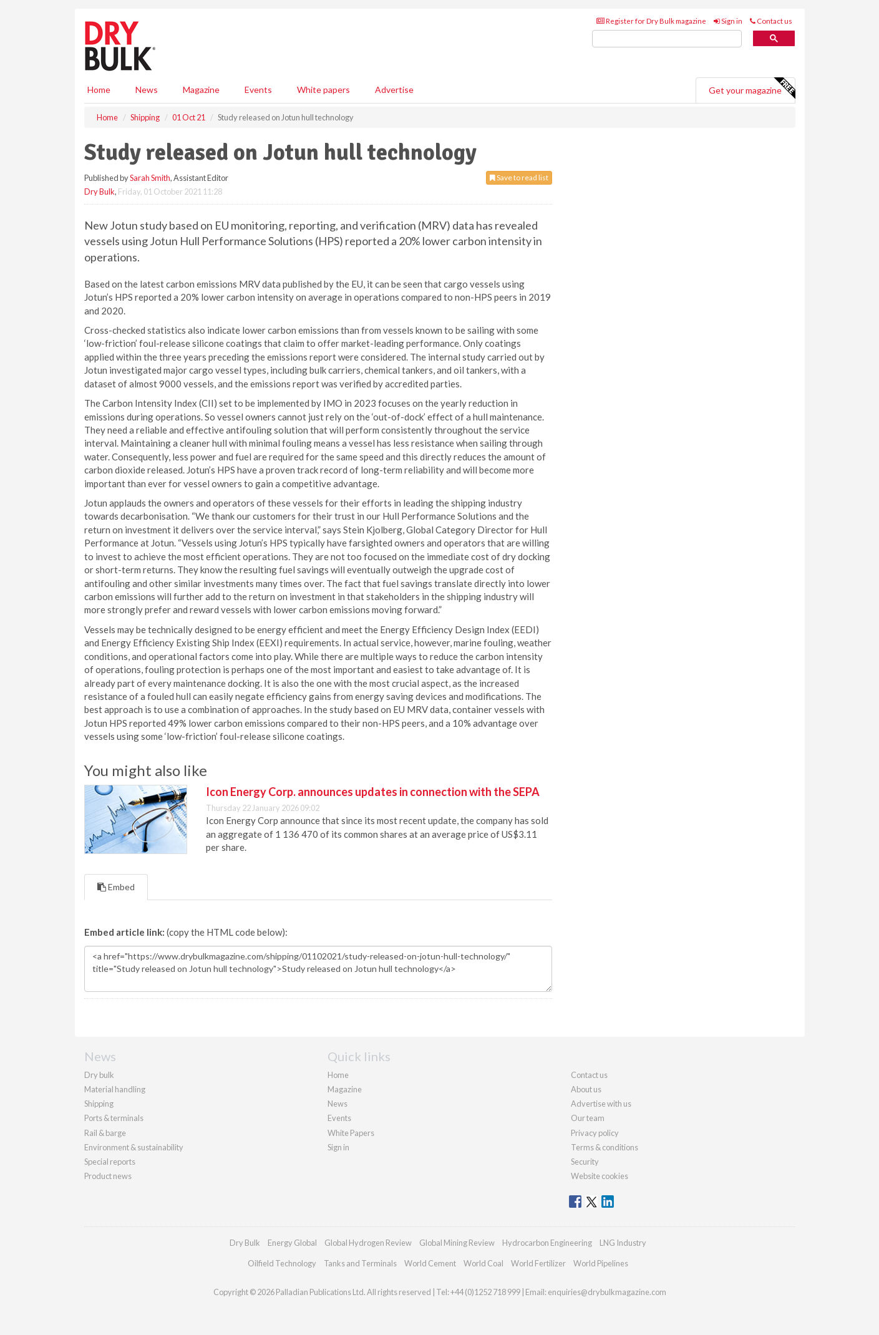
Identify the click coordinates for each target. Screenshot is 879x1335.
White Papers (351, 1133)
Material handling (114, 1089)
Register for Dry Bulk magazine (651, 21)
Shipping (99, 1104)
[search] (667, 39)
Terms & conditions (604, 1147)
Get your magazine (752, 88)
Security (585, 1162)
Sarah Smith (150, 178)
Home (98, 89)
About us (586, 1089)
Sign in (728, 21)
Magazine (201, 89)
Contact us (771, 21)
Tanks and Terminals (360, 1263)
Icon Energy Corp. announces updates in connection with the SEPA (373, 792)
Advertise (394, 89)
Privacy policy (595, 1133)
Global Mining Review (457, 1243)
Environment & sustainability (133, 1147)
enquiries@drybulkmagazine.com (607, 1292)
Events (258, 89)
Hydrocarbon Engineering (547, 1243)
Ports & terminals (113, 1118)
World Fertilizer (538, 1263)
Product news (108, 1176)
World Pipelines (600, 1263)
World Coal (483, 1263)
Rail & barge (105, 1133)
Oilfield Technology (282, 1263)
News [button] (146, 89)
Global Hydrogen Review (368, 1243)
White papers (323, 89)
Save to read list (519, 177)
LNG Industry (623, 1243)
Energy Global (292, 1243)
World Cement (430, 1263)
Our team (588, 1118)
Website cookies (599, 1176)
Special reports (109, 1162)
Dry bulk (99, 1075)
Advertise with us (601, 1104)
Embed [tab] (116, 886)
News (337, 1104)
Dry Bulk (99, 192)
